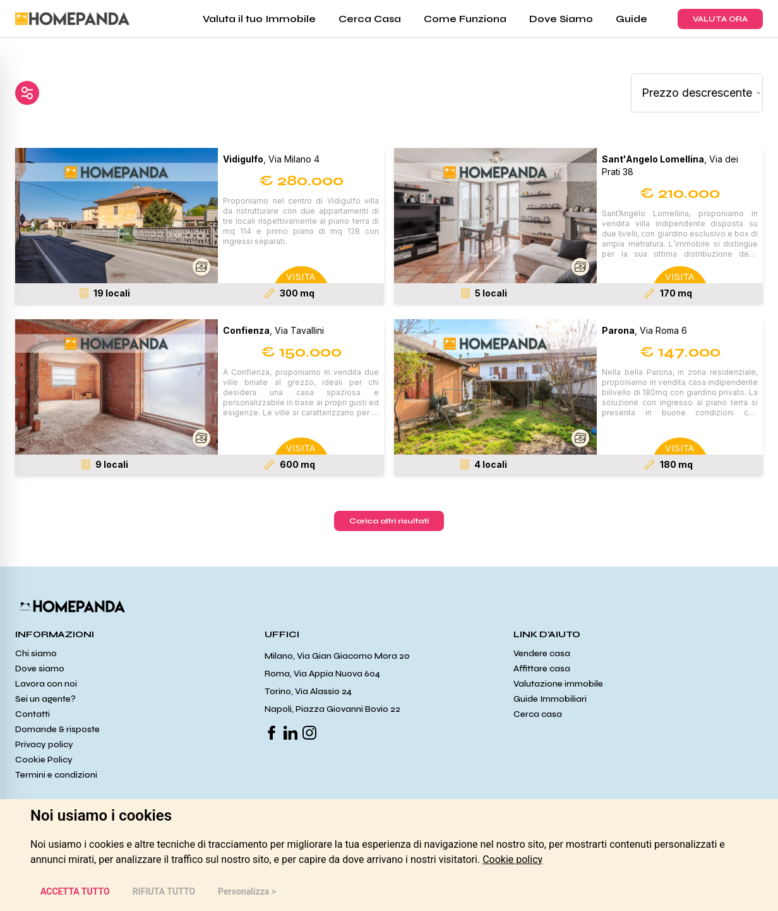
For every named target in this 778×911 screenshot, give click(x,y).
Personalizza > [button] (247, 891)
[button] (116, 215)
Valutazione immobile (558, 683)
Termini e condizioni (56, 774)
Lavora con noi (46, 683)
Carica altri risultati (389, 521)
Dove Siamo (561, 19)
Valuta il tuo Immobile (259, 19)
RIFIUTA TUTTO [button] (164, 891)
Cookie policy (512, 859)
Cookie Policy (44, 759)
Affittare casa (541, 668)
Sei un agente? (45, 699)
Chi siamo (36, 653)
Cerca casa (537, 714)
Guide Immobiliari (550, 699)
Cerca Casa (369, 19)
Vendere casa (541, 653)
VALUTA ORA (720, 19)
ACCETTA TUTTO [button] (75, 891)
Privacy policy (44, 744)
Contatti (32, 714)
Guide (631, 19)
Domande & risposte (57, 729)
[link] (512, 859)
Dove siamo (39, 668)
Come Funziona (465, 19)
